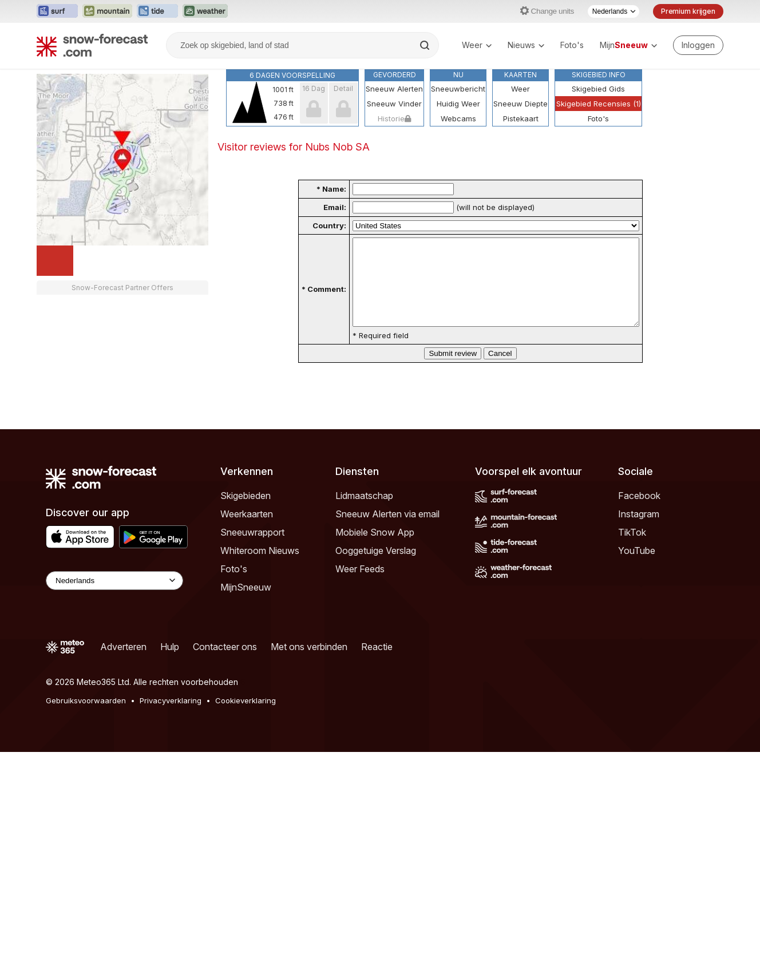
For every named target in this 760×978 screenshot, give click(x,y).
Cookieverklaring (245, 717)
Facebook (639, 512)
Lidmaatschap (364, 512)
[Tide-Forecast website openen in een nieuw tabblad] (157, 11)
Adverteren (123, 664)
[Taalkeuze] (613, 11)
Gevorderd (394, 74)
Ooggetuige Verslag (375, 567)
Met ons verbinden (309, 664)
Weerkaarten (246, 531)
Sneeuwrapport (252, 549)
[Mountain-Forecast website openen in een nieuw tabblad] (107, 11)
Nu (458, 74)
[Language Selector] (114, 597)
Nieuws (526, 45)
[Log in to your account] (698, 45)
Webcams (458, 118)
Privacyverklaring (170, 717)
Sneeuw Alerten (394, 88)
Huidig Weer (458, 103)
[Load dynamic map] (55, 261)
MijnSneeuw (245, 604)
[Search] (425, 45)
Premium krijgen (688, 11)
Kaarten (520, 74)
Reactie (377, 664)
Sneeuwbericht (458, 88)
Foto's (572, 45)
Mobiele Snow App (374, 549)
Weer (477, 45)
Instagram (638, 531)
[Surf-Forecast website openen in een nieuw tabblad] (57, 11)
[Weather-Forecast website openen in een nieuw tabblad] (205, 11)
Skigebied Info (599, 74)
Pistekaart (521, 118)
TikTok (632, 549)
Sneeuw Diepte (520, 103)
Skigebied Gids (598, 88)
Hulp (169, 664)
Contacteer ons (225, 664)
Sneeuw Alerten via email (387, 531)
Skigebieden (245, 512)
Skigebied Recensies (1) (598, 103)
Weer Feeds (360, 586)
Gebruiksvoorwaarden (86, 717)
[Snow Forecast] (92, 45)
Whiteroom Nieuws (259, 567)
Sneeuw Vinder (394, 103)
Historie (394, 118)
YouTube (636, 567)
